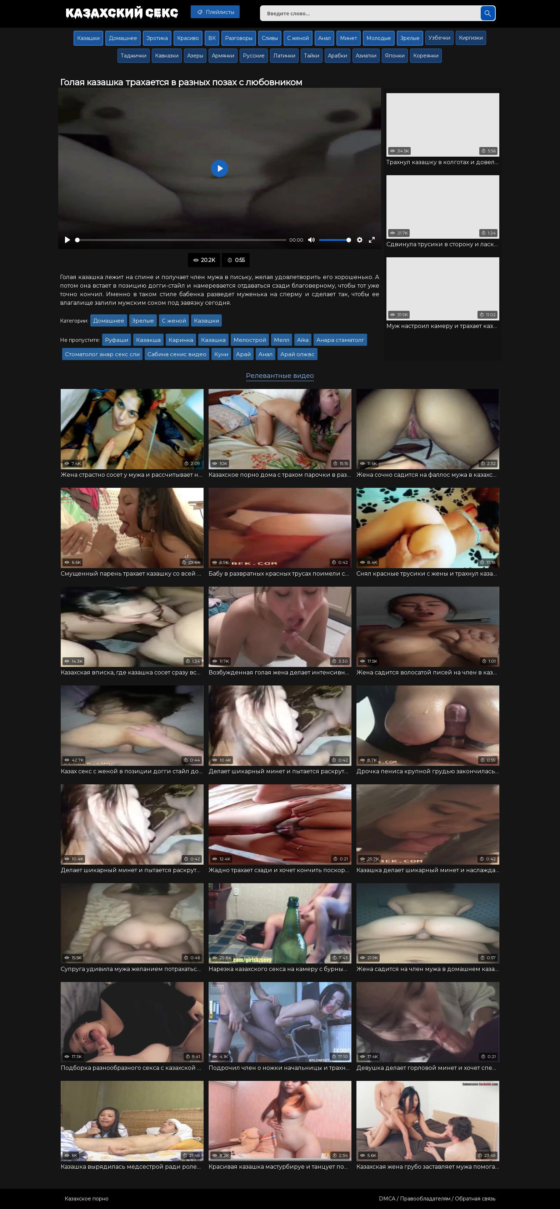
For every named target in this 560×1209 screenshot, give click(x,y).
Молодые (378, 38)
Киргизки (471, 38)
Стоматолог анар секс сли (102, 354)
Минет (348, 38)
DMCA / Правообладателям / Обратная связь (437, 1198)
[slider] (180, 240)
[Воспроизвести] (67, 240)
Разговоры (238, 38)
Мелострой (250, 340)
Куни (221, 354)
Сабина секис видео (177, 354)
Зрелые (410, 38)
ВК (212, 38)
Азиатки (366, 55)
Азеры (195, 55)
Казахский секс (121, 12)
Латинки (284, 55)
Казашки (88, 38)
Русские (254, 55)
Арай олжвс (297, 354)
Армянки (223, 55)
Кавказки (167, 55)
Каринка (181, 340)
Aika (303, 340)
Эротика (157, 38)
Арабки (337, 55)
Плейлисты (215, 11)
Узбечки (439, 38)
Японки (395, 55)
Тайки (311, 55)
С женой (298, 38)
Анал (324, 38)
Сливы (270, 38)
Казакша (148, 340)
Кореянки (426, 55)
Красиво (188, 38)
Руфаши (116, 340)
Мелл (281, 340)
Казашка (213, 340)
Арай (243, 354)
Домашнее (123, 38)
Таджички (133, 55)
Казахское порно (87, 1198)
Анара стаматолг (340, 340)
